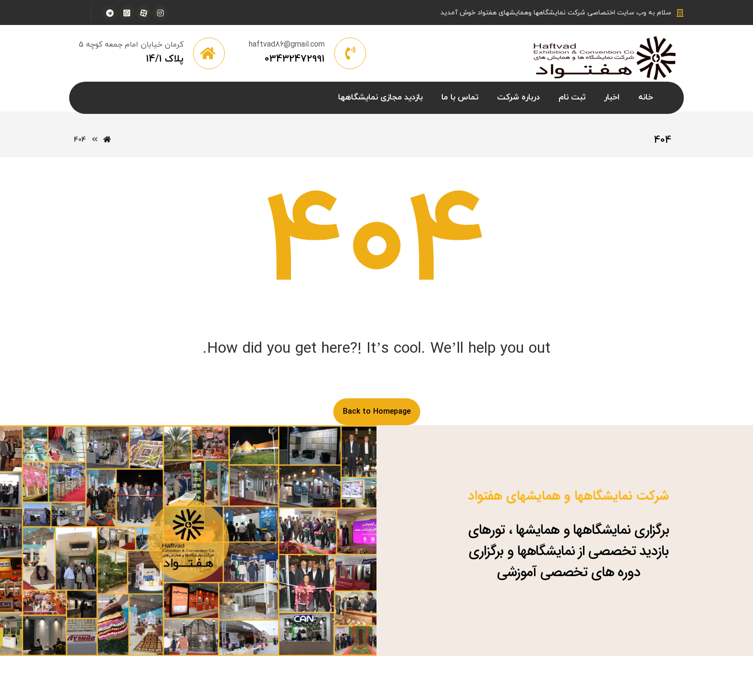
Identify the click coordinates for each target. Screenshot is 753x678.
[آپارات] (143, 13)
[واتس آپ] (126, 13)
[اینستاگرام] (160, 13)
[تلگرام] (110, 13)
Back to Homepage (377, 412)
